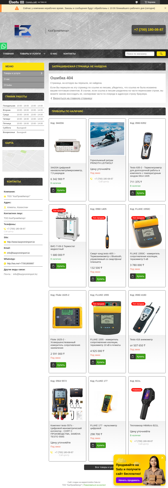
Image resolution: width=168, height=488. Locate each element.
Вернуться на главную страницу (72, 98)
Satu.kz (97, 482)
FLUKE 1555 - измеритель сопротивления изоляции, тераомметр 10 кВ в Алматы (105, 342)
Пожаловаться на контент (95, 485)
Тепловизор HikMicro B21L (144, 425)
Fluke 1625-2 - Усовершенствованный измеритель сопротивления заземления (65, 343)
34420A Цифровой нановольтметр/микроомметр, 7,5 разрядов (66, 170)
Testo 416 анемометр (141, 339)
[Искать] (161, 53)
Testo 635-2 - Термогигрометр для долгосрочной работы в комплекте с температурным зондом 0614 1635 (146, 171)
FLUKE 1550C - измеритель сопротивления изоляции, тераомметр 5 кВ (145, 256)
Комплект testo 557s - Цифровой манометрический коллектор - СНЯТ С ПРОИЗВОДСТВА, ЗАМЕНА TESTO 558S (66, 431)
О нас (53, 53)
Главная (8, 53)
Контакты (69, 53)
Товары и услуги (30, 53)
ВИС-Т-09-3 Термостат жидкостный (62, 247)
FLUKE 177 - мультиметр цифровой (103, 427)
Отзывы (8, 85)
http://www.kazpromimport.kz (21, 242)
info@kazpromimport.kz (18, 253)
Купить (61, 190)
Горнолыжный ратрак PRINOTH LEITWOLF (101, 161)
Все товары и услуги (106, 467)
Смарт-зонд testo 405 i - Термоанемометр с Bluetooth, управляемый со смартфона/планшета (106, 257)
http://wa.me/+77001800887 (20, 263)
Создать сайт (31, 2)
